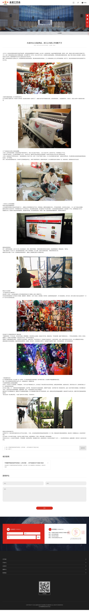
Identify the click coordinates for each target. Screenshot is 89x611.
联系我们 (44, 574)
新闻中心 (44, 570)
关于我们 (44, 560)
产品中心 (44, 563)
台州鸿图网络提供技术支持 (44, 607)
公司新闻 (60, 33)
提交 (44, 509)
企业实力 (44, 567)
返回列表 (83, 448)
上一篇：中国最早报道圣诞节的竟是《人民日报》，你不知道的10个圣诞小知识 (21, 447)
